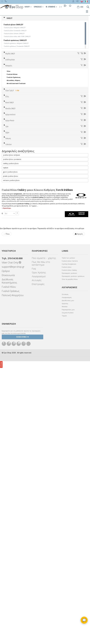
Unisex (9, 166)
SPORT (9, 362)
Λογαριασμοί (39, 541)
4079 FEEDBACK (13, 244)
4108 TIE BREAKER (14, 247)
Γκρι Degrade (13, 306)
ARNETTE (10, 209)
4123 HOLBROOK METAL (16, 250)
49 (50, 65)
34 (60, 62)
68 (78, 68)
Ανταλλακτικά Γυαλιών (16, 135)
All (8, 326)
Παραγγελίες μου (68, 574)
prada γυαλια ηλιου (10, 441)
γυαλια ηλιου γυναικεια (12, 424)
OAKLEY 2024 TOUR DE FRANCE (19, 400)
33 (54, 62)
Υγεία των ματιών (68, 523)
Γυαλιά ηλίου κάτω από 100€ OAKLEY (17, 36)
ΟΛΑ (8, 59)
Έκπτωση (8, 368)
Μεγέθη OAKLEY (10, 53)
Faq (34, 533)
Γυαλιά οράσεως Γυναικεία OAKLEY (17, 46)
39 (8, 65)
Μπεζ (10, 274)
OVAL (9, 356)
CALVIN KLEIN (12, 227)
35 (66, 62)
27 (18, 62)
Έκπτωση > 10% (13, 376)
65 (59, 68)
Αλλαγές (36, 545)
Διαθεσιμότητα (10, 87)
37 (78, 62)
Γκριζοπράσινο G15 (15, 315)
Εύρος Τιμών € (11, 148)
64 (53, 68)
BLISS (9, 215)
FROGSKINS (11, 397)
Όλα (9, 99)
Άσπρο (10, 270)
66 (65, 68)
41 (20, 65)
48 (44, 65)
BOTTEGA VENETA (14, 218)
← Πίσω (7, 499)
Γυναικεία (11, 175)
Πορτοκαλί (12, 280)
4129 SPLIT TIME (13, 256)
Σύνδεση (65, 559)
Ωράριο (6, 535)
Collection (8, 385)
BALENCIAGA (12, 212)
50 (56, 65)
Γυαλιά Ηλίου (12, 126)
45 (32, 65)
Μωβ (9, 277)
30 (36, 62)
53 (69, 65)
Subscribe (22, 602)
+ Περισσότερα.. (6, 473)
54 (75, 65)
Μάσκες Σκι (11, 181)
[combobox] (9, 478)
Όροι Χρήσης (39, 537)
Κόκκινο (11, 286)
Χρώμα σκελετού (10, 262)
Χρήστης (65, 568)
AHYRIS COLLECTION (15, 394)
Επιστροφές (38, 549)
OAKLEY (9, 18)
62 (41, 68)
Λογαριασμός (67, 562)
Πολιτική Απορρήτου (13, 560)
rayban (5, 432)
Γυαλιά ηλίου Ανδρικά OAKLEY (15, 27)
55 (81, 65)
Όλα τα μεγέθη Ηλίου (70, 544)
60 (29, 68)
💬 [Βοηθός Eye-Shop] (84, 620)
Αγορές (79, 499)
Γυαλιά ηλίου (66, 532)
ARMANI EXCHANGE (14, 206)
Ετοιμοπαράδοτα (14, 93)
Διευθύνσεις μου (68, 565)
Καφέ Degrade (13, 312)
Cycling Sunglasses (69, 529)
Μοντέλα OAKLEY (10, 232)
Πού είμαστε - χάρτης (44, 523)
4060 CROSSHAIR (14, 241)
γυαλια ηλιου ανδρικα (11, 420)
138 (8, 71)
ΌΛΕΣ (9, 391)
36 (72, 62)
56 (5, 68)
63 (47, 68)
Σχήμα (7, 338)
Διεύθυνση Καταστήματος (9, 546)
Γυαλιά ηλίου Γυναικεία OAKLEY (15, 30)
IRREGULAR (11, 353)
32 (48, 62)
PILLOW (10, 359)
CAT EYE (10, 350)
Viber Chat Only (11, 527)
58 (17, 68)
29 (30, 62)
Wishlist (64, 571)
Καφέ (10, 309)
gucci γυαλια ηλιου (10, 436)
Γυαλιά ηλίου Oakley (69, 535)
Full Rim (10, 329)
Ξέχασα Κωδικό (67, 577)
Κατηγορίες (8, 117)
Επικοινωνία (8, 540)
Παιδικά (10, 178)
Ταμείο (64, 580)
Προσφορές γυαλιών (69, 538)
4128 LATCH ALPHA (14, 253)
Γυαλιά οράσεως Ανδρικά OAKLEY (16, 43)
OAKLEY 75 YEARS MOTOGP (18, 403)
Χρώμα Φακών (9, 291)
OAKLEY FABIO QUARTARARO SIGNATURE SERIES (26, 409)
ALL (9, 267)
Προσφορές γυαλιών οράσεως (73, 541)
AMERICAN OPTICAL (14, 203)
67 (71, 68)
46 (38, 65)
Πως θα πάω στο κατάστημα (41, 528)
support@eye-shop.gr (13, 531)
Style (6, 320)
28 (24, 62)
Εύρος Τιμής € (12, 142)
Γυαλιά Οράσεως (14, 129)
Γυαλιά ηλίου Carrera (70, 526)
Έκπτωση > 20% (13, 380)
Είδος (7, 157)
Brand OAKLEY (9, 191)
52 (62, 65)
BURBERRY (11, 224)
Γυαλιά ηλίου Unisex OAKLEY (14, 33)
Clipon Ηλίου (13, 300)
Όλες (10, 373)
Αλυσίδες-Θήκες (13, 132)
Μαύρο (10, 283)
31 (42, 62)
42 (26, 65)
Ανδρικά (10, 172)
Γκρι (9, 303)
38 (84, 62)
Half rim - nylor (12, 332)
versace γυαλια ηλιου (11, 445)
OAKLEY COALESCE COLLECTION (20, 406)
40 (14, 65)
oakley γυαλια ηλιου (11, 428)
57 (11, 68)
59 (23, 68)
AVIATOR (10, 347)
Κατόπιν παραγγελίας (16, 96)
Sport (9, 169)
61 (35, 68)
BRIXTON (10, 221)
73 (84, 68)
